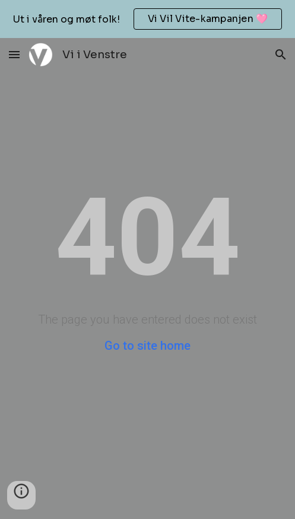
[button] (14, 54)
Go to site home (147, 345)
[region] (147, 19)
